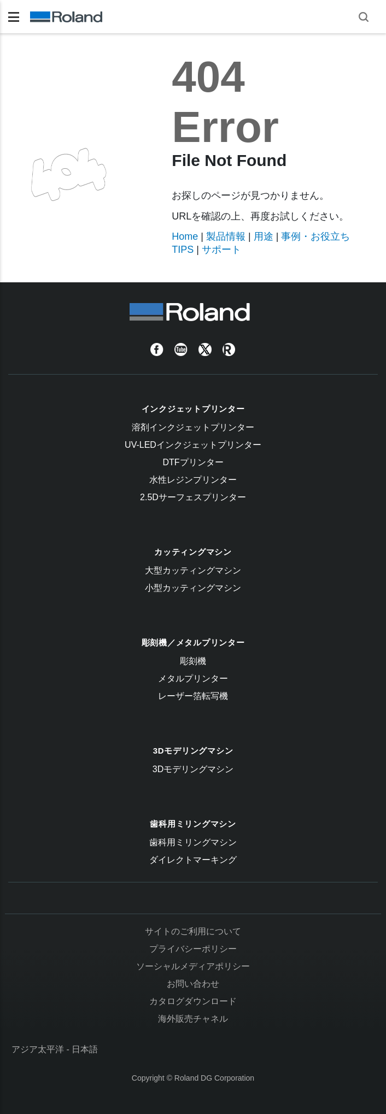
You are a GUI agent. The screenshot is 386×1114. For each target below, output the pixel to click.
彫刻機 (193, 661)
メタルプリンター (193, 678)
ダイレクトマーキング (193, 859)
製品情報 (225, 236)
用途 (263, 236)
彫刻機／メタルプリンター (193, 642)
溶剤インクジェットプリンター (193, 427)
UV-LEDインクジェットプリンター (193, 444)
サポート (221, 249)
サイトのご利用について (193, 931)
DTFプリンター (192, 462)
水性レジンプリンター (193, 479)
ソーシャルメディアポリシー (193, 966)
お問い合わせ (193, 983)
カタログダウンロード (193, 1001)
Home (185, 236)
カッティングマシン (193, 551)
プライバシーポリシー (193, 948)
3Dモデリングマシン (193, 750)
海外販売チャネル (193, 1018)
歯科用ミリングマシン (193, 823)
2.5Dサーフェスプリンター (193, 497)
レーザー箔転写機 (193, 696)
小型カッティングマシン (193, 587)
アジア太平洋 (37, 1049)
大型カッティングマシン (193, 570)
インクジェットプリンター (193, 408)
